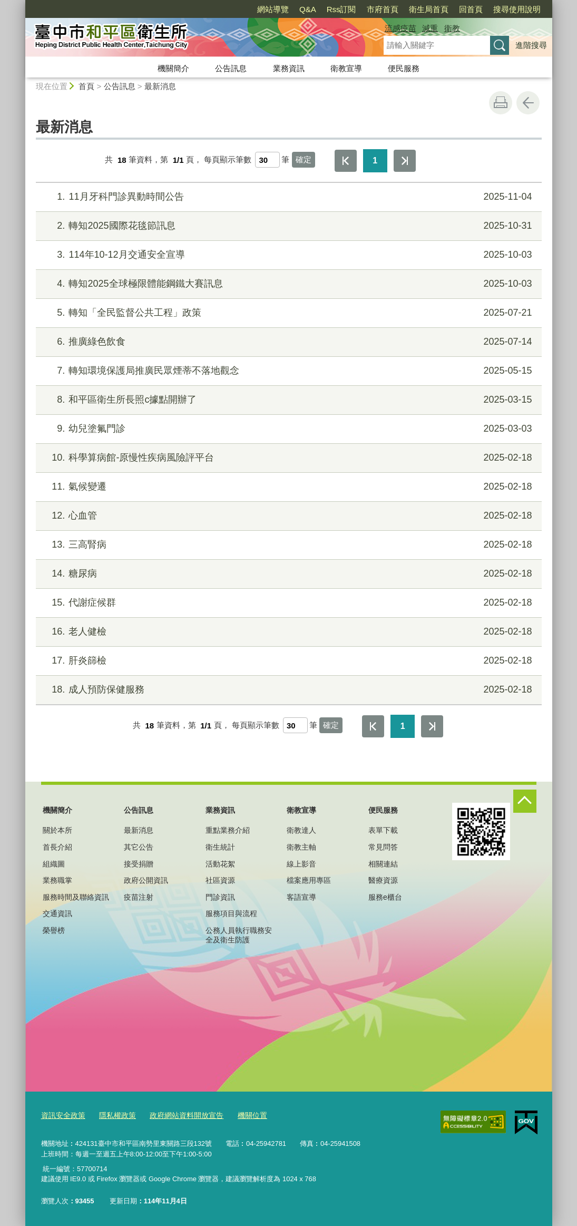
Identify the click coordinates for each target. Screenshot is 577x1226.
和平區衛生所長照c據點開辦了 (287, 399)
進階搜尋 (531, 45)
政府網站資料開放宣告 (178, 1115)
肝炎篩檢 (287, 660)
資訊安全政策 (61, 1115)
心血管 (287, 515)
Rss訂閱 (341, 9)
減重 (430, 28)
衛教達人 (301, 830)
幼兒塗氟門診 (287, 428)
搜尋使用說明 (517, 9)
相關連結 (383, 864)
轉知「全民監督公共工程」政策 (287, 312)
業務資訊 (289, 68)
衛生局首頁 (428, 9)
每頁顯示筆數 (227, 159)
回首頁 (471, 9)
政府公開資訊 (146, 880)
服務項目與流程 (231, 913)
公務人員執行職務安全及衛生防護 (239, 935)
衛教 (452, 28)
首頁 (86, 86)
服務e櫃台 (385, 897)
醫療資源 (383, 880)
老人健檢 (287, 631)
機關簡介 (173, 68)
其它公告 (138, 847)
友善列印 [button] (500, 102)
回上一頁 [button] (528, 102)
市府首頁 (382, 9)
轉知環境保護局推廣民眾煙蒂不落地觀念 (287, 370)
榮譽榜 (54, 930)
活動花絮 (220, 864)
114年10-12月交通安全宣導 (287, 254)
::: (20, 4)
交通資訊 (57, 913)
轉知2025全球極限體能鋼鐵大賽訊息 (287, 283)
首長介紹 (57, 847)
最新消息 (160, 86)
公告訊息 (231, 68)
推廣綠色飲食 (287, 341)
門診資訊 (220, 897)
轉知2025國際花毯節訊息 (287, 225)
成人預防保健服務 (287, 689)
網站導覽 (273, 9)
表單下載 (383, 830)
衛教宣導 (346, 68)
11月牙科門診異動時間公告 (287, 197)
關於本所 (57, 830)
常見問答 (383, 847)
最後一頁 (405, 161)
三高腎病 (287, 544)
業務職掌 (57, 880)
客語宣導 (301, 897)
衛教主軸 (301, 847)
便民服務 (403, 68)
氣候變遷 (287, 486)
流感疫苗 (400, 28)
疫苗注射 (138, 897)
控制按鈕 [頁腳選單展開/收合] (524, 801)
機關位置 (240, 1115)
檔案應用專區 (309, 880)
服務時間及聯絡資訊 (76, 897)
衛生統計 (220, 847)
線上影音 (301, 864)
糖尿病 (287, 573)
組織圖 (54, 864)
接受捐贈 (138, 864)
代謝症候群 (287, 602)
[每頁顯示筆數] (267, 160)
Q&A (307, 9)
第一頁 (346, 161)
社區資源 (220, 880)
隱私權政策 (113, 1115)
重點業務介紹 (228, 830)
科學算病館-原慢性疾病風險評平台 (287, 457)
